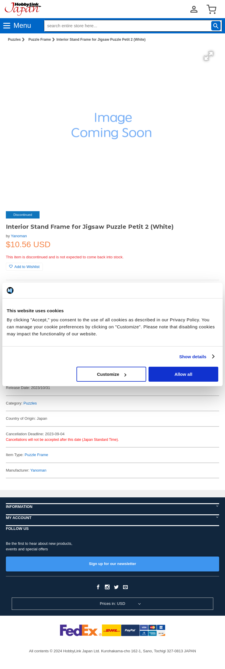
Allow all (183, 374)
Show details (193, 356)
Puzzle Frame (39, 39)
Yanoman (19, 236)
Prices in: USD (112, 603)
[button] (208, 56)
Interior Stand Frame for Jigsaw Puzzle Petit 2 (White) (101, 39)
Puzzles (14, 39)
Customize (111, 374)
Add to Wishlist (24, 266)
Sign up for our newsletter (112, 564)
